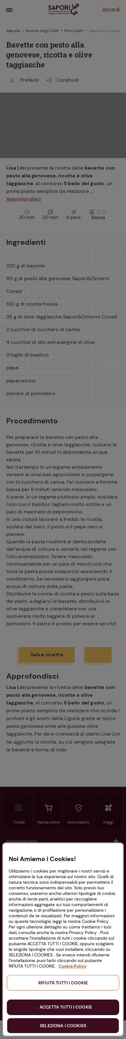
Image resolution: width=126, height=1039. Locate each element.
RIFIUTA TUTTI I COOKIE (63, 983)
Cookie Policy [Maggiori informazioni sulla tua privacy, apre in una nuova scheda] (72, 966)
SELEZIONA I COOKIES (63, 1025)
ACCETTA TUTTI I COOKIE (66, 1007)
